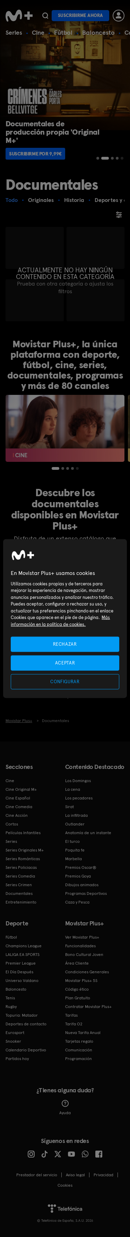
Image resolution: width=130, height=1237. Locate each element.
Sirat (69, 806)
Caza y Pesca (77, 902)
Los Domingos (78, 780)
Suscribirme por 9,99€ (35, 153)
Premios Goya (78, 876)
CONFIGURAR (65, 681)
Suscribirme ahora (80, 15)
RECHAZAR (65, 643)
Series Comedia (20, 876)
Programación (78, 1058)
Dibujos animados (81, 884)
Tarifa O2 (74, 1024)
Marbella (73, 858)
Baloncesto (98, 32)
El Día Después (19, 971)
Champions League (24, 945)
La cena (72, 789)
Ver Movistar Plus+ (82, 937)
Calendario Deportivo (26, 1050)
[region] (65, 618)
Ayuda (65, 1107)
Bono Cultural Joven (84, 954)
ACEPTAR (65, 662)
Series (14, 32)
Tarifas (71, 1015)
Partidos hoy (17, 1058)
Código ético (77, 989)
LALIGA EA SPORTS (23, 954)
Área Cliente (77, 963)
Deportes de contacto (26, 1024)
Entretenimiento (21, 902)
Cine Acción (17, 815)
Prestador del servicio (36, 1174)
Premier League (21, 963)
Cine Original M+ (21, 789)
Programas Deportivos (86, 893)
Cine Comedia (19, 806)
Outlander (75, 824)
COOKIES (65, 1185)
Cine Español (18, 798)
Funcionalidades (80, 945)
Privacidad (103, 1174)
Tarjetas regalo (79, 1041)
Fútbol (63, 32)
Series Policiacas (21, 867)
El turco (72, 841)
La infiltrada (76, 815)
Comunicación (78, 1050)
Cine (38, 32)
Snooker (13, 1041)
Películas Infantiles (23, 832)
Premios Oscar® (80, 867)
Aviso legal (75, 1174)
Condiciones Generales (87, 971)
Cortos (12, 824)
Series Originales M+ (25, 850)
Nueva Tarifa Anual (83, 1032)
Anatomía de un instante (88, 832)
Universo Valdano (22, 980)
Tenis (10, 997)
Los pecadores (79, 798)
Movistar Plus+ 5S (81, 980)
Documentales (19, 893)
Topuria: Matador (22, 1015)
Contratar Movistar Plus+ (88, 1006)
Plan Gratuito (77, 997)
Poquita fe (75, 850)
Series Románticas (23, 858)
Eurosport (15, 1032)
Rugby (11, 1006)
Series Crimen (19, 884)
